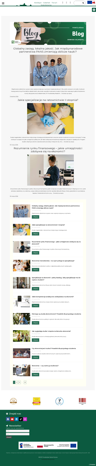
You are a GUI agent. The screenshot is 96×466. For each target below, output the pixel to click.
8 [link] (25, 382)
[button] (92, 464)
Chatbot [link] (92, 464)
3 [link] (19, 382)
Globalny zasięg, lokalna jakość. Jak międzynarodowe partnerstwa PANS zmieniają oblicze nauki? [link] (48, 50)
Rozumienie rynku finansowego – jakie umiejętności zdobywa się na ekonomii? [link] (48, 150)
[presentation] (7, 401)
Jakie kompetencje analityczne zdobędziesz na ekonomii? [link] (53, 297)
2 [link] (16, 382)
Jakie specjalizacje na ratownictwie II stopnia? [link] (48, 100)
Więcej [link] (35, 217)
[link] (94, 10)
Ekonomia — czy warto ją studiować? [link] (45, 366)
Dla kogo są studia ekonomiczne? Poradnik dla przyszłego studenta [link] (56, 314)
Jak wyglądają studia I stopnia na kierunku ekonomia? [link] (51, 331)
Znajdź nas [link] (15, 413)
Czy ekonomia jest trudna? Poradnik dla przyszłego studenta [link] (54, 348)
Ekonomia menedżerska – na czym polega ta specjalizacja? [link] (53, 261)
